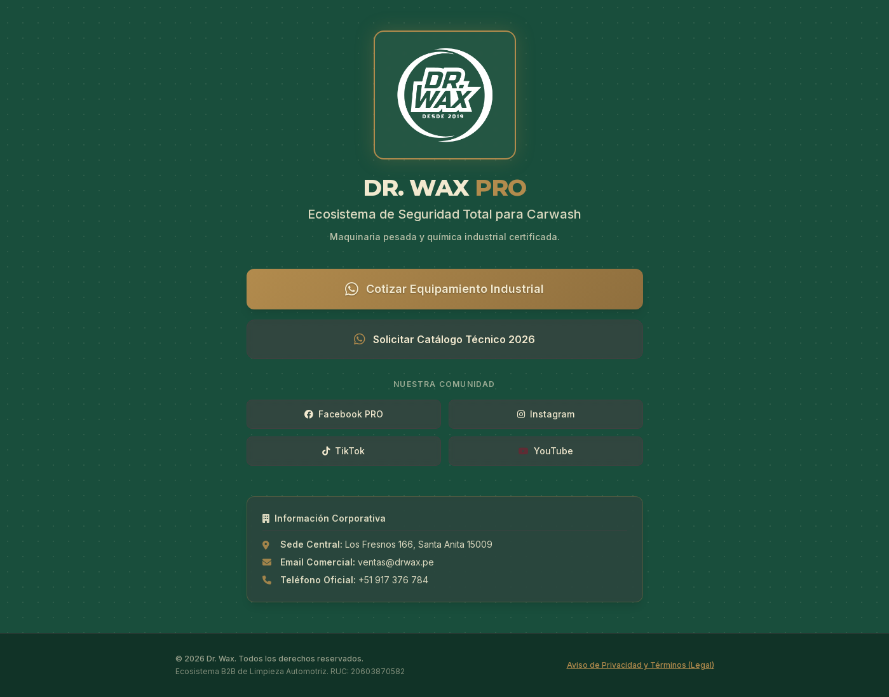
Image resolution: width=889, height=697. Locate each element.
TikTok (343, 450)
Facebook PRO (343, 414)
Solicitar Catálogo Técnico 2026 (444, 339)
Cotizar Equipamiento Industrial (444, 289)
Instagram (545, 414)
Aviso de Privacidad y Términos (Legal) (640, 665)
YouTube (546, 450)
